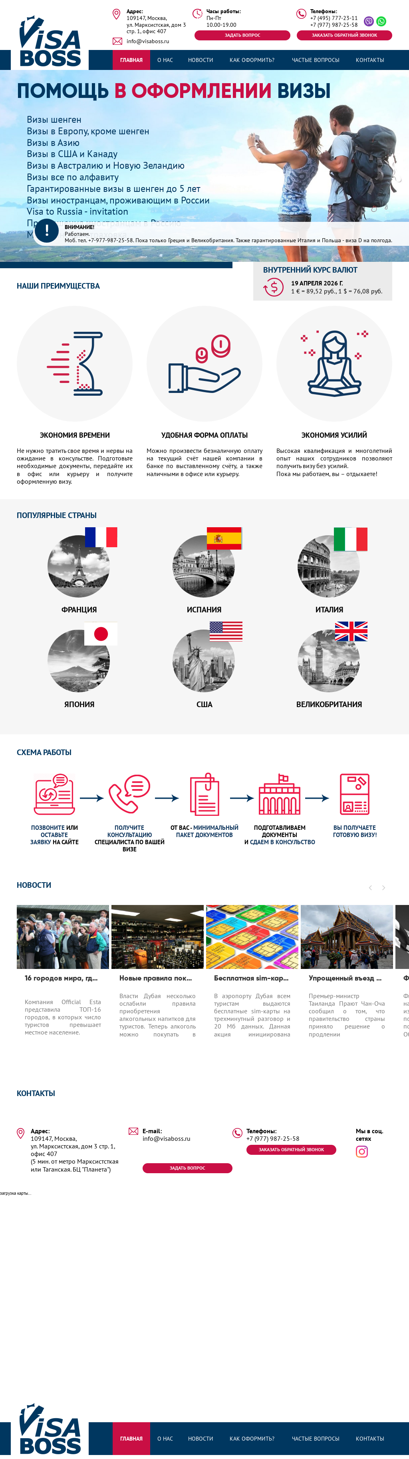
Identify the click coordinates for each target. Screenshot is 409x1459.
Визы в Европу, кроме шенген (88, 131)
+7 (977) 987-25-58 (334, 25)
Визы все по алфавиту (73, 177)
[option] (63, 989)
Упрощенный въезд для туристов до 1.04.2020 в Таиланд (347, 981)
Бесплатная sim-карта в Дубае (252, 981)
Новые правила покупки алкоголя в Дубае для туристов (157, 981)
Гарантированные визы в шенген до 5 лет (114, 188)
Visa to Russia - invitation (77, 211)
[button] (370, 890)
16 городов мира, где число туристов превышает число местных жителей (63, 981)
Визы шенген (54, 119)
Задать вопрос (242, 35)
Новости (200, 60)
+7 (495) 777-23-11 (334, 18)
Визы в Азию (53, 142)
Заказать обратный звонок (344, 35)
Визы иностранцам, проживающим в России (118, 200)
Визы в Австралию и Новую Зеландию (106, 165)
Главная (131, 60)
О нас (165, 60)
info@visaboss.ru (148, 41)
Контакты (370, 60)
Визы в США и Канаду (72, 153)
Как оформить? (252, 60)
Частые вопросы (316, 60)
